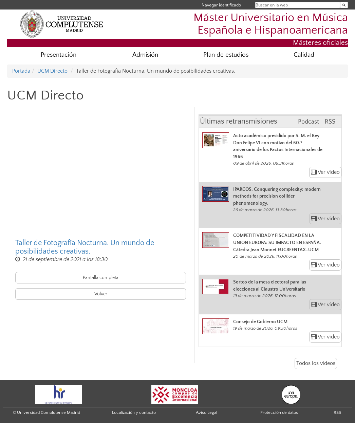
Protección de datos (279, 412)
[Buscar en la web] (344, 5)
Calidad (304, 54)
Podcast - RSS (316, 121)
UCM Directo (52, 71)
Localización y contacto (134, 412)
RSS (337, 412)
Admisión (145, 54)
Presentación (58, 54)
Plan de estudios (225, 54)
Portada (21, 71)
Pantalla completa (100, 277)
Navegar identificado (221, 5)
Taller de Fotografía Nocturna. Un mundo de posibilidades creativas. (84, 247)
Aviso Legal (206, 412)
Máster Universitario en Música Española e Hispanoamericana (270, 24)
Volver (100, 294)
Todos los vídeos (315, 363)
